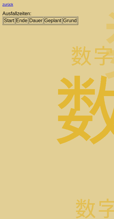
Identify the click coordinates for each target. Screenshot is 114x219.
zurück (7, 4)
